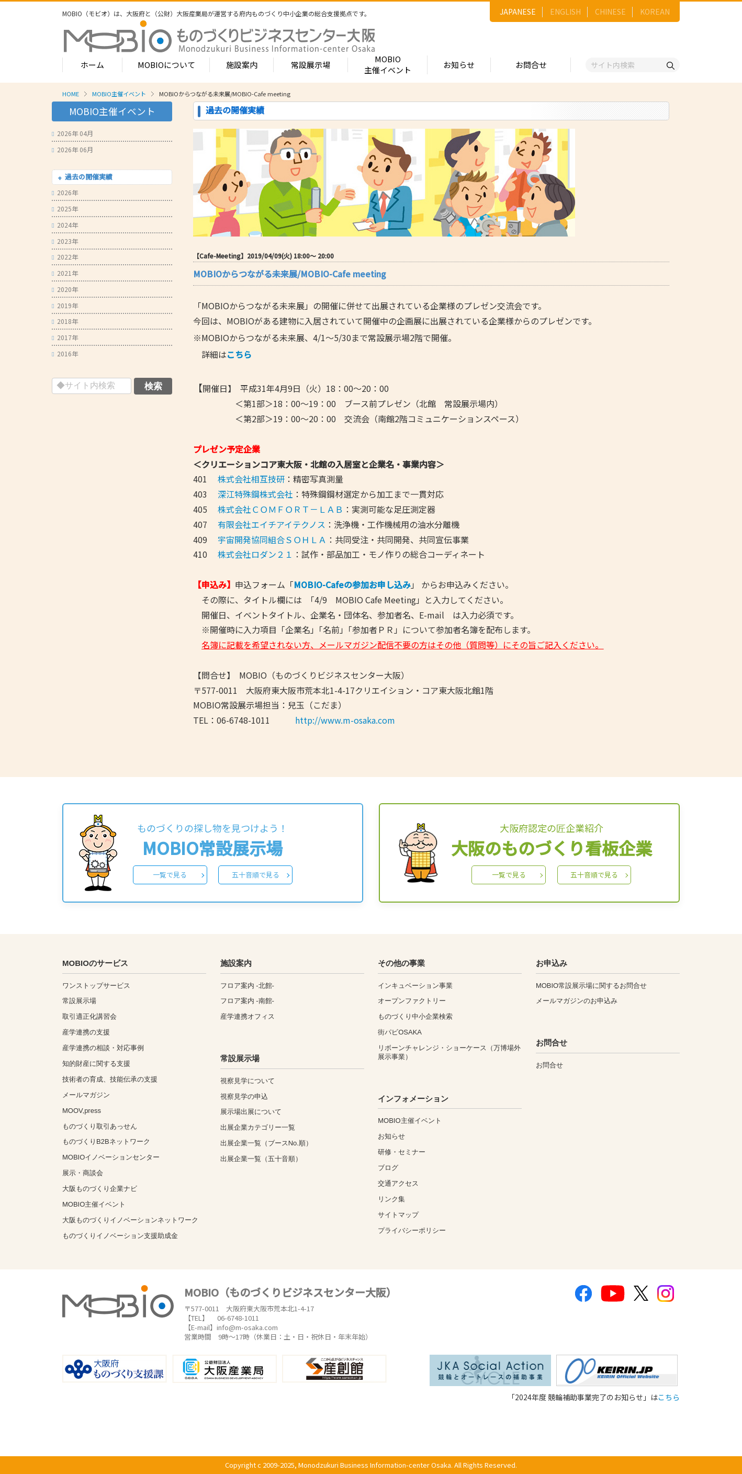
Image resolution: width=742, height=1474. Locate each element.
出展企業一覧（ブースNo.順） (266, 1143)
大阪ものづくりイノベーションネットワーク (130, 1220)
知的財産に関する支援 (96, 1063)
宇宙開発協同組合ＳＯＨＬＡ (272, 539)
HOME (70, 93)
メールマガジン (86, 1095)
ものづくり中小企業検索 (415, 1016)
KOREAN (655, 11)
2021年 (65, 272)
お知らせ (459, 64)
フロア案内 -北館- (247, 985)
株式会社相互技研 (251, 478)
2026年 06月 (72, 149)
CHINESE (610, 11)
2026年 (65, 192)
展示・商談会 (82, 1173)
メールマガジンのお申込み (576, 1001)
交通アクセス (398, 1183)
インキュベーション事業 (415, 985)
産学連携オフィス (247, 1016)
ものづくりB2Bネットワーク (106, 1141)
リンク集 (391, 1199)
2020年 (65, 289)
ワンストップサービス (96, 985)
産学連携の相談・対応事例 (103, 1048)
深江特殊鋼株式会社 (254, 494)
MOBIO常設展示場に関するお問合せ (591, 985)
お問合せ (531, 64)
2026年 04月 (72, 133)
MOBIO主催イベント (387, 64)
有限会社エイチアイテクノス (270, 524)
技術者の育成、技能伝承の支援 (110, 1079)
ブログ (388, 1168)
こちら (669, 1397)
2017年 (65, 337)
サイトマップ (398, 1215)
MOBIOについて (166, 64)
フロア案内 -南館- (247, 1001)
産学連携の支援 (86, 1032)
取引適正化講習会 (89, 1016)
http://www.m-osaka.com (345, 720)
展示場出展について (251, 1112)
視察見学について (247, 1081)
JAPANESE (518, 11)
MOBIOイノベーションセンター (111, 1157)
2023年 (65, 241)
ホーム (92, 64)
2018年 (65, 321)
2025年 (65, 208)
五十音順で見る (255, 875)
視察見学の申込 (244, 1096)
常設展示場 (310, 64)
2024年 (65, 224)
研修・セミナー (401, 1152)
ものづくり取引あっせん (99, 1126)
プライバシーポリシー (412, 1230)
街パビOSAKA (400, 1032)
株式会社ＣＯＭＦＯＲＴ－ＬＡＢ (280, 509)
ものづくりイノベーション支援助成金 (120, 1236)
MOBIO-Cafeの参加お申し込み (352, 584)
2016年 (65, 353)
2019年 (65, 305)
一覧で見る (170, 875)
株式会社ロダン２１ (255, 554)
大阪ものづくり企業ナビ (99, 1188)
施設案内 (241, 64)
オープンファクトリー (412, 1001)
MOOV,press (81, 1111)
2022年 (65, 256)
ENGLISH (565, 11)
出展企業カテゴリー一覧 (257, 1127)
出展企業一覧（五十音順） (261, 1159)
